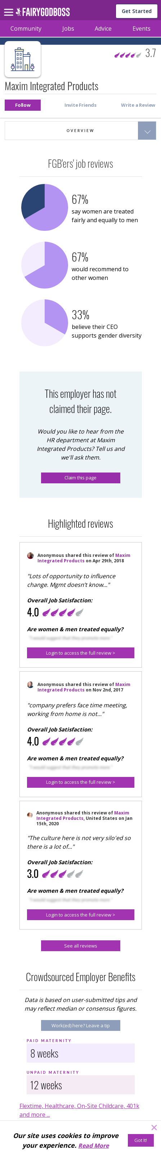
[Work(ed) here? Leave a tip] (80, 1025)
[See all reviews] (80, 945)
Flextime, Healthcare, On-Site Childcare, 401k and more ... (79, 1110)
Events (142, 28)
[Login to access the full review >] (80, 652)
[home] (42, 14)
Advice (103, 28)
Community (25, 28)
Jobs (68, 28)
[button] (23, 105)
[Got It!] (141, 1140)
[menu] (9, 6)
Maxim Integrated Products (83, 558)
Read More (93, 1146)
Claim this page (80, 477)
